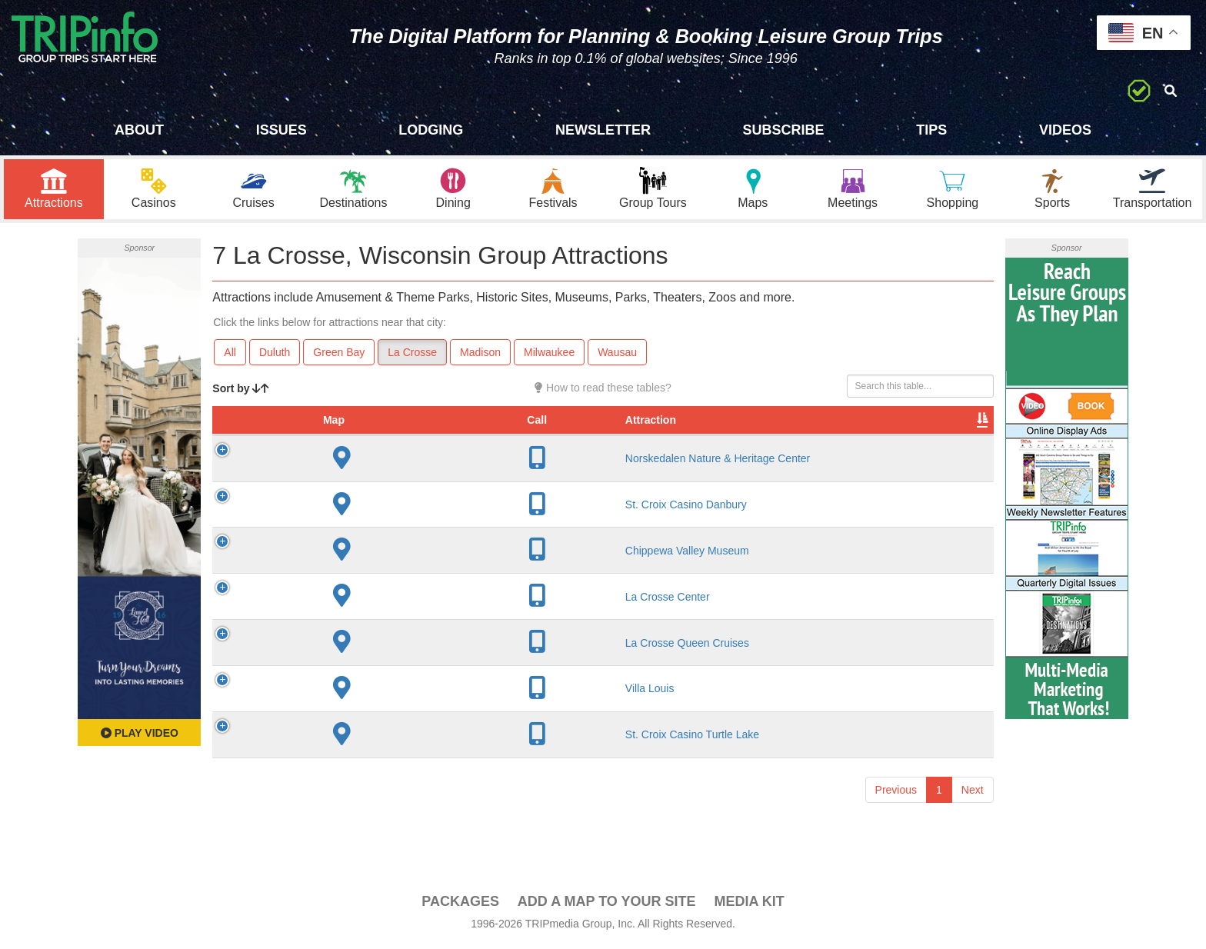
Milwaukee (549, 354)
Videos (1065, 130)
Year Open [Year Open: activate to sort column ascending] (570, 430)
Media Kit (749, 903)
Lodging (430, 130)
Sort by (240, 391)
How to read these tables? (603, 390)
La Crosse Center (347, 614)
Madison (480, 354)
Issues (281, 130)
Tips (931, 130)
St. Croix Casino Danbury (365, 522)
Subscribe (784, 130)
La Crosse (412, 354)
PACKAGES (460, 903)
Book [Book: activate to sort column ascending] (894, 437)
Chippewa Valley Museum (366, 568)
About (139, 130)
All (230, 354)
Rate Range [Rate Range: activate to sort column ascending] (649, 430)
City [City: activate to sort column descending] (484, 437)
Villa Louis (329, 706)
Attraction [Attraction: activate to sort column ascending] (330, 437)
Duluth (274, 354)
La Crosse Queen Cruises (366, 660)
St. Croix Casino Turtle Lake (371, 752)
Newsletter (603, 130)
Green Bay (339, 354)
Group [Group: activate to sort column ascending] (954, 437)
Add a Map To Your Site (607, 903)
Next (972, 807)
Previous (896, 807)
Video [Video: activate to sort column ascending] (837, 437)
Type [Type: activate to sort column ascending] (727, 437)
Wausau (617, 354)
